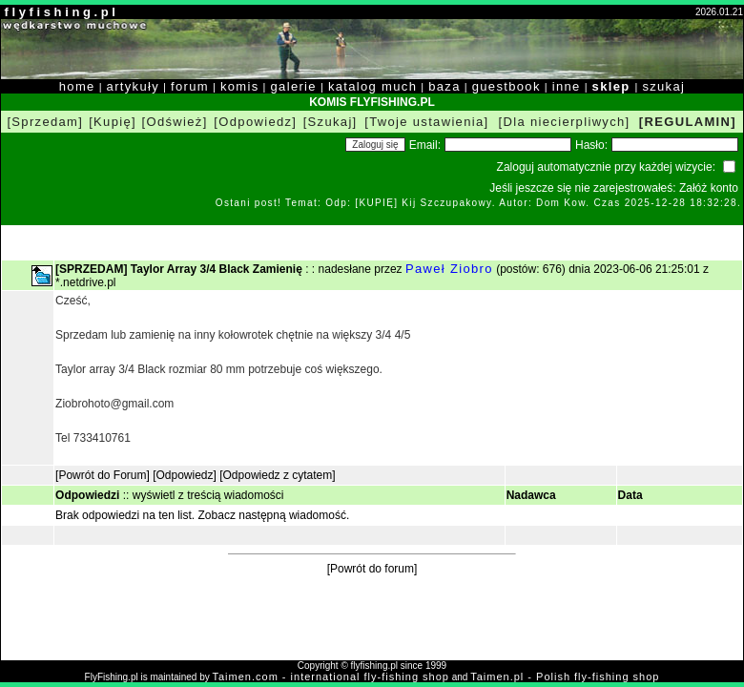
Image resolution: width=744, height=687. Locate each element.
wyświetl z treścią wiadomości (208, 495)
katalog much (372, 86)
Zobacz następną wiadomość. (274, 515)
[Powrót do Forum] (102, 475)
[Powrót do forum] (372, 568)
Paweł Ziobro (449, 268)
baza (444, 86)
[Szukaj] (330, 121)
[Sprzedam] (45, 121)
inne (566, 86)
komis (239, 86)
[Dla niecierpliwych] (564, 121)
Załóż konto (708, 188)
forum (190, 86)
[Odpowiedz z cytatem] (277, 475)
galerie (294, 86)
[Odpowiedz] (255, 121)
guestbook (506, 86)
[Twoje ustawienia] (426, 121)
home (77, 86)
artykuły (133, 86)
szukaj (663, 86)
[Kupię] (112, 121)
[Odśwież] (175, 121)
